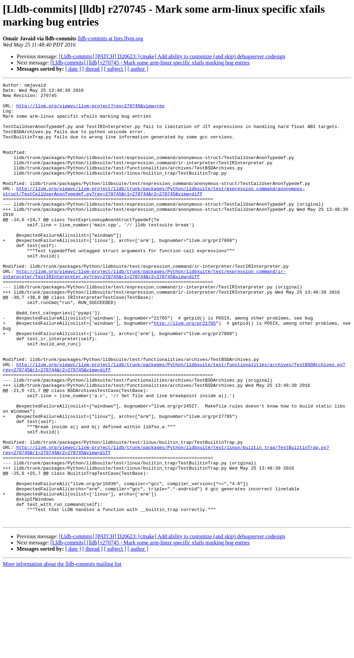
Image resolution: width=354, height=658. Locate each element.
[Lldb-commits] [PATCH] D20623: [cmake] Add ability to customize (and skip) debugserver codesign (172, 56)
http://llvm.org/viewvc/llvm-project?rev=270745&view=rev (90, 111)
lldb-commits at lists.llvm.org (110, 38)
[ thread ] (92, 69)
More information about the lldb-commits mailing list (62, 652)
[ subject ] (115, 69)
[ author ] (138, 69)
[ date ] (73, 69)
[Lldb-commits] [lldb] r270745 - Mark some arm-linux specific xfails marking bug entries (150, 63)
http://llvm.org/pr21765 (185, 372)
